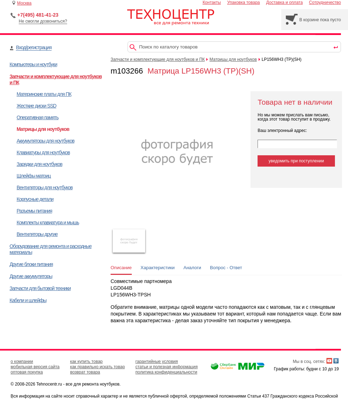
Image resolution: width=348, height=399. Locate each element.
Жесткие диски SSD (36, 106)
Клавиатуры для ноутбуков (43, 152)
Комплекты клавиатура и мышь (48, 222)
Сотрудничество (325, 2)
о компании (22, 361)
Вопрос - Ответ (226, 267)
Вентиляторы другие (37, 234)
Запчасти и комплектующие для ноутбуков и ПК (158, 59)
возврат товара (85, 372)
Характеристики (158, 267)
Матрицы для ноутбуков (43, 129)
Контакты (211, 2)
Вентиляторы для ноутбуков (44, 187)
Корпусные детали (35, 199)
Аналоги (192, 267)
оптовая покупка (27, 372)
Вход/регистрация (33, 47)
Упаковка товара (243, 2)
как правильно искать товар (97, 367)
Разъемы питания (34, 211)
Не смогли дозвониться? (43, 21)
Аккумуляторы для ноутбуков (45, 141)
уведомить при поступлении (296, 160)
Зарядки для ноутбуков (39, 164)
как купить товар (86, 361)
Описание (121, 267)
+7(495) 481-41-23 (37, 15)
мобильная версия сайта (35, 367)
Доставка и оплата (284, 2)
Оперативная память (37, 117)
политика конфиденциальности (166, 372)
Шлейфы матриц (34, 176)
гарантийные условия (156, 361)
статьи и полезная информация (166, 367)
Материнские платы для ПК (44, 94)
